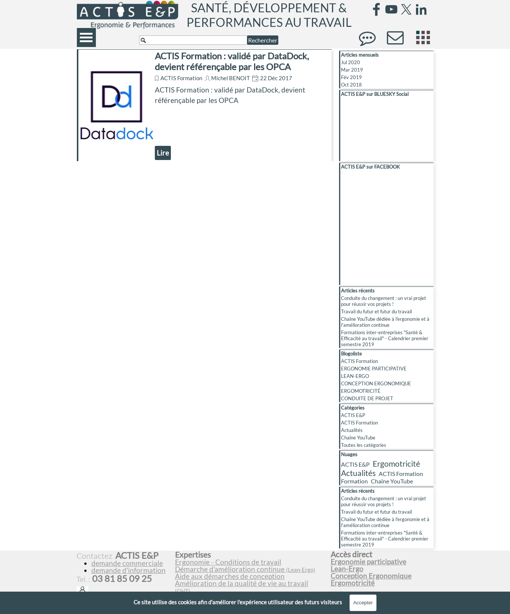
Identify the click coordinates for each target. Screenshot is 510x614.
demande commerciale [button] (127, 563)
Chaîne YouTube (358, 438)
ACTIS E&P (353, 415)
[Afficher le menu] (86, 37)
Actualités (352, 430)
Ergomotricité (396, 463)
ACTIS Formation (181, 78)
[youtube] (391, 9)
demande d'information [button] (128, 570)
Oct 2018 (351, 85)
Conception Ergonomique (371, 576)
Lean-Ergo (347, 569)
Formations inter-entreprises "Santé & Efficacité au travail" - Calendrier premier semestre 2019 (384, 338)
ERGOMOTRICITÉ (361, 391)
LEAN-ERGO (355, 376)
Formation (354, 481)
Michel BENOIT (230, 78)
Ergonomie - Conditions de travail (228, 562)
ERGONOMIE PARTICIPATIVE (374, 369)
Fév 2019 (351, 77)
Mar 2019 (352, 70)
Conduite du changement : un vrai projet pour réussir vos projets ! (383, 301)
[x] (406, 9)
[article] (204, 105)
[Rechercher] (193, 40)
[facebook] (376, 9)
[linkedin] (421, 9)
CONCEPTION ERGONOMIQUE (376, 383)
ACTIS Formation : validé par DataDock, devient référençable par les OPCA (232, 61)
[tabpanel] (249, 576)
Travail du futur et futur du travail (376, 311)
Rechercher (262, 40)
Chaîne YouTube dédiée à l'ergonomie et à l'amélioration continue (385, 322)
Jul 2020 (350, 62)
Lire (163, 153)
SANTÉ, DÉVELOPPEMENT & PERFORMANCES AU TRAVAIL (269, 14)
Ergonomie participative (368, 562)
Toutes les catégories (363, 445)
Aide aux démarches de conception (230, 576)
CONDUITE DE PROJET (367, 398)
